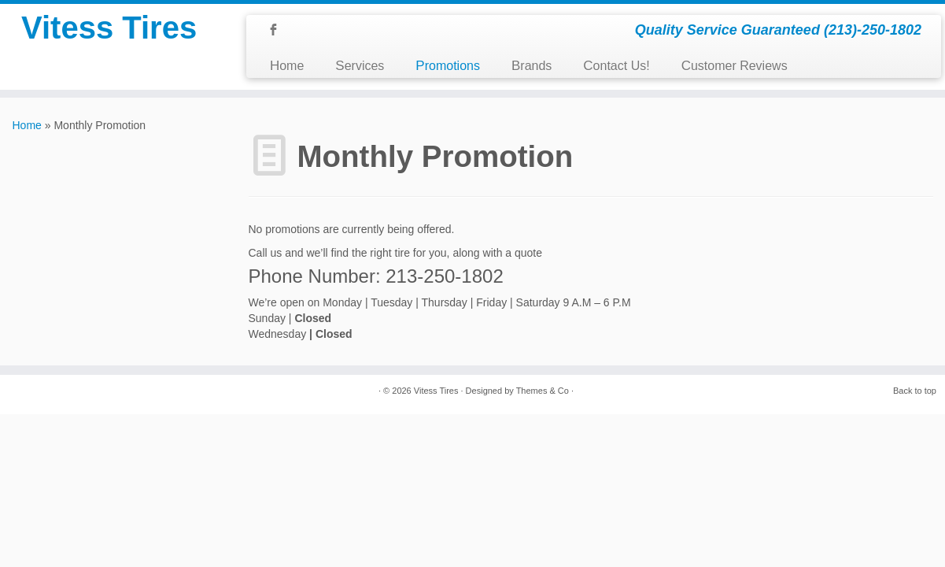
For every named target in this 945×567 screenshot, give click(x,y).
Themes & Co (542, 390)
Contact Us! (616, 65)
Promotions (447, 65)
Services (359, 65)
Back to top (914, 390)
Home (287, 65)
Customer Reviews (734, 65)
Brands (531, 65)
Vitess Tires (109, 27)
